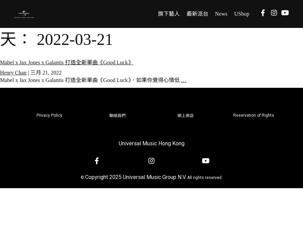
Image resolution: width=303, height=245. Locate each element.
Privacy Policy (49, 115)
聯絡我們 (117, 115)
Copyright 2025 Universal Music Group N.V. (135, 177)
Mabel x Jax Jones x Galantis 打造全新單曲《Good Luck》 (66, 62)
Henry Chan (13, 73)
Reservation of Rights (253, 115)
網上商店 (185, 115)
